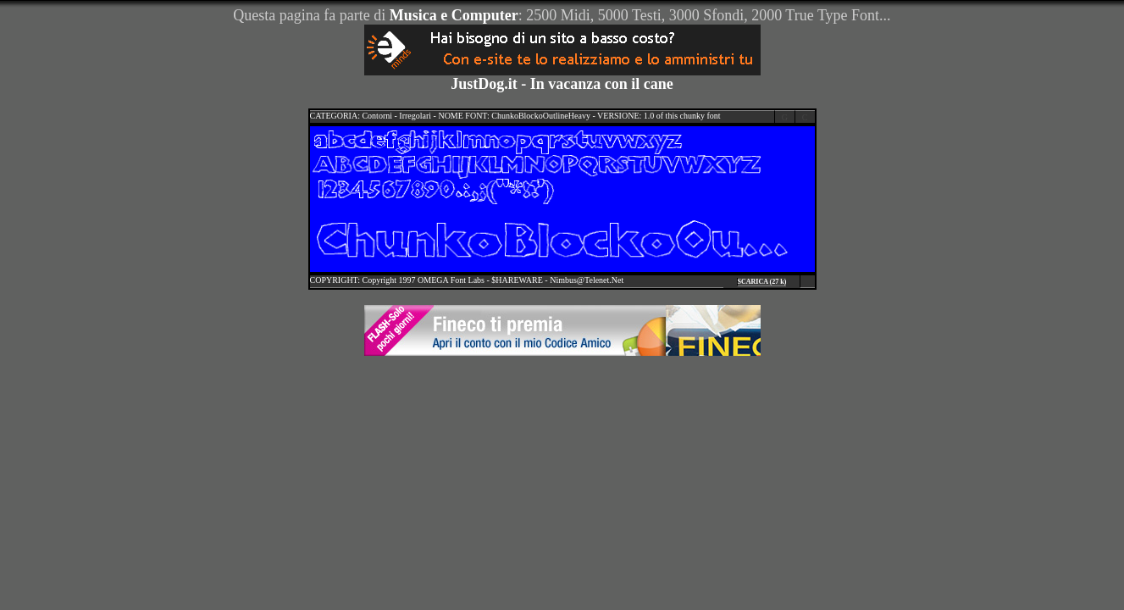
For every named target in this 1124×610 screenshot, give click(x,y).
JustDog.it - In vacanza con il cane (562, 83)
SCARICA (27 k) (762, 282)
